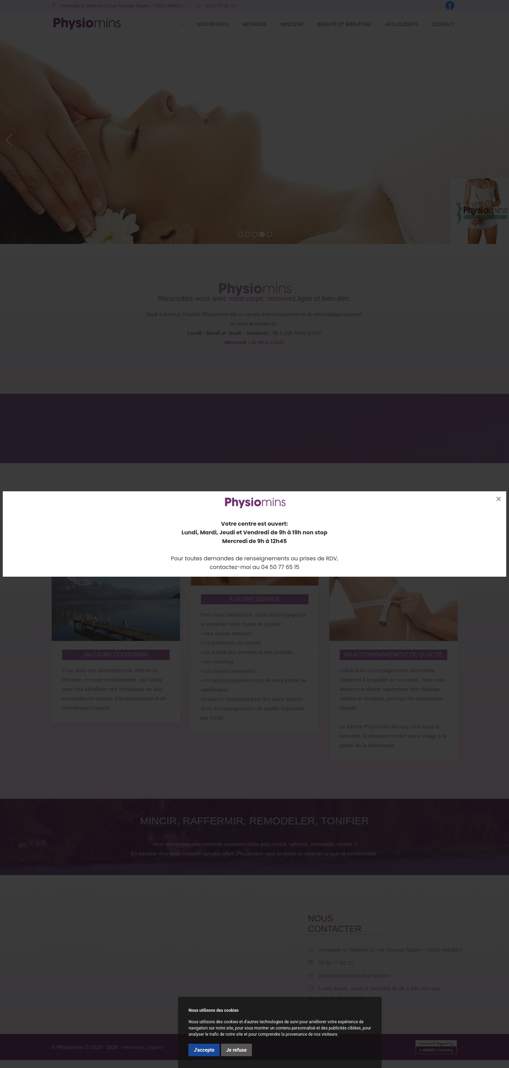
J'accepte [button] (204, 1050)
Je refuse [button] (236, 1050)
